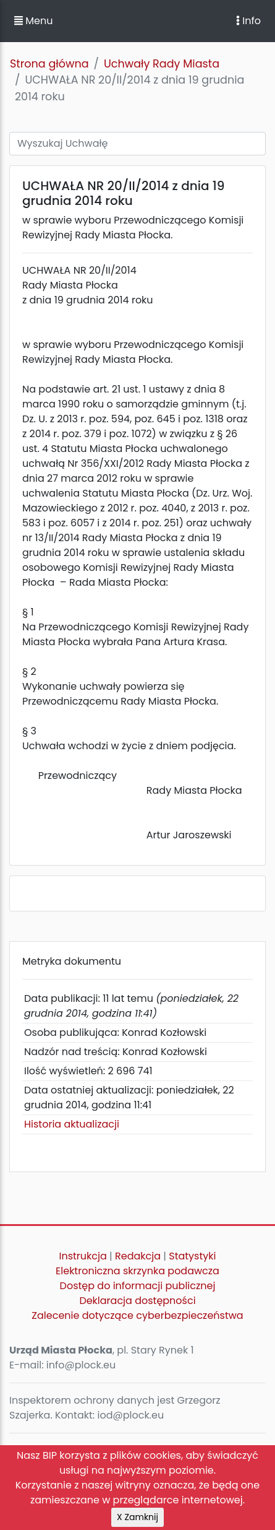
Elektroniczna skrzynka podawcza (137, 1271)
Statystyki (192, 1256)
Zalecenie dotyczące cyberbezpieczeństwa (137, 1315)
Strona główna (49, 63)
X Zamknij (137, 1517)
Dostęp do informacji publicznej (138, 1286)
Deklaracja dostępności (137, 1300)
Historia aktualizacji (71, 1124)
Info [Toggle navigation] (248, 21)
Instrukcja (83, 1256)
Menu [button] (33, 21)
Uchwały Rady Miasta (161, 63)
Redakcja (138, 1256)
